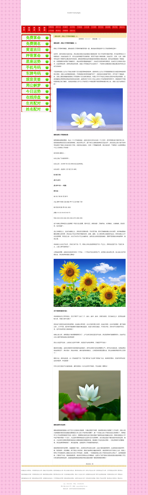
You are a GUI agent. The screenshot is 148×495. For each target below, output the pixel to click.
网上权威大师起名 (69, 470)
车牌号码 (33, 73)
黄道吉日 (33, 50)
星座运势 (33, 61)
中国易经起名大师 (37, 470)
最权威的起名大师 (26, 478)
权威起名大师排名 (26, 470)
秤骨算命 (33, 56)
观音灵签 (33, 79)
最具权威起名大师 (58, 470)
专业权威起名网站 (69, 474)
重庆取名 (120, 470)
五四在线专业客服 (90, 478)
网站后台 (120, 478)
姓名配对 (33, 109)
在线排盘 (33, 97)
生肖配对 (33, 103)
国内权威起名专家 (26, 474)
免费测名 (33, 44)
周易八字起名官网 (101, 478)
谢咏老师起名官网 (37, 478)
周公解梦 (33, 85)
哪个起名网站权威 (101, 474)
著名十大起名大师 (80, 474)
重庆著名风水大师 (58, 474)
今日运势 (33, 91)
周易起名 (120, 474)
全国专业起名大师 (80, 478)
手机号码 (33, 67)
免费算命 (33, 38)
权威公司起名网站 (48, 470)
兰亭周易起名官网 (112, 470)
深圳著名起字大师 (101, 470)
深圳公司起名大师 (90, 470)
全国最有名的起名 (48, 478)
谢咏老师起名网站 (69, 478)
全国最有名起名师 (90, 474)
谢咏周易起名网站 (48, 474)
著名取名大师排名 (112, 478)
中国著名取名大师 (37, 474)
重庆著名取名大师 (80, 470)
